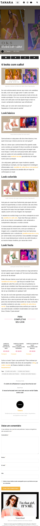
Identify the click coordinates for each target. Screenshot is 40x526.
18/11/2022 (16, 51)
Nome (3, 458)
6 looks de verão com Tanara (10, 374)
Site (2, 474)
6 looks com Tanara (23, 371)
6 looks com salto (10, 371)
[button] (17, 2)
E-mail (3, 466)
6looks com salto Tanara (28, 374)
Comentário (5, 435)
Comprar (4, 354)
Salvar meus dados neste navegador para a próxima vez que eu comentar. (20, 483)
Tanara (8, 51)
